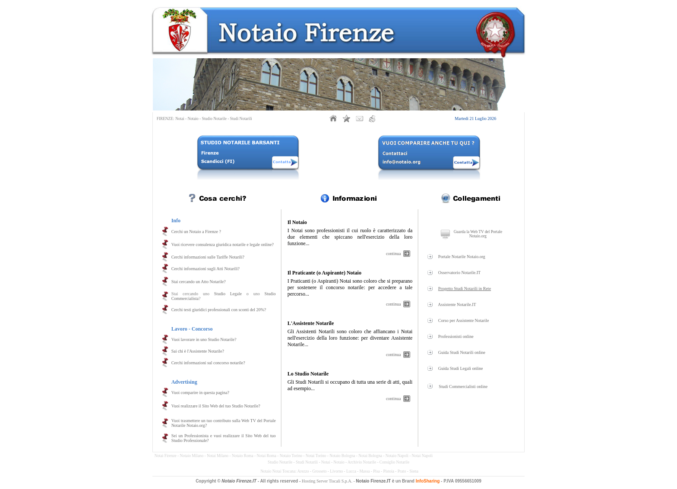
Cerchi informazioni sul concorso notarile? (208, 362)
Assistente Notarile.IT (457, 304)
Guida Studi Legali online (460, 368)
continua (393, 253)
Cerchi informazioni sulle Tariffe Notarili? (207, 257)
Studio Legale (228, 293)
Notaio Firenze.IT (238, 481)
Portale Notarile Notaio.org (461, 256)
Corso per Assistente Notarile (463, 320)
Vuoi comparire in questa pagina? (200, 392)
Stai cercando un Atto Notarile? (198, 281)
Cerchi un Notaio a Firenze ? (196, 231)
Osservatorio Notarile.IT (459, 272)
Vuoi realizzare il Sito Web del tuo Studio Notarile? (215, 406)
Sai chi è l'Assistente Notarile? (197, 351)
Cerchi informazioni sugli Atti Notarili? (205, 268)
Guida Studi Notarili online (461, 352)
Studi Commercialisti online (463, 386)
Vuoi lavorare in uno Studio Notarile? (204, 339)
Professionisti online (456, 336)
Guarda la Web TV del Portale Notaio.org (478, 234)
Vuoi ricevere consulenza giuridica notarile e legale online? (222, 244)
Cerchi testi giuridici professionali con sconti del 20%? (218, 309)
